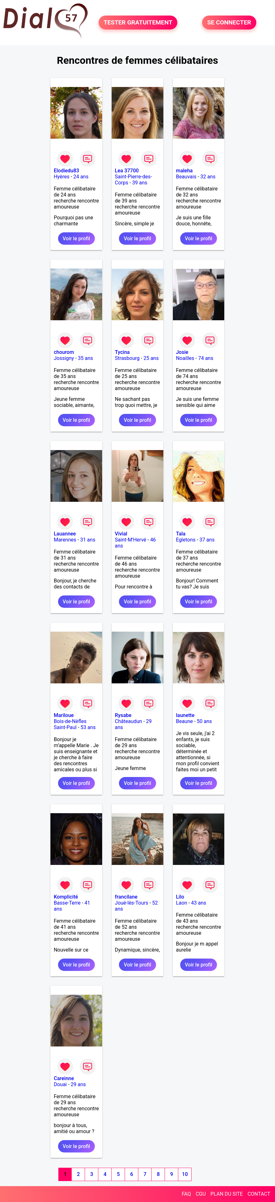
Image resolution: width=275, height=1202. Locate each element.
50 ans (204, 721)
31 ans (87, 540)
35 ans (85, 358)
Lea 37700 (127, 171)
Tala (181, 534)
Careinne (64, 1078)
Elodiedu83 (66, 171)
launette (185, 715)
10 (185, 1174)
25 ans (151, 358)
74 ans (205, 358)
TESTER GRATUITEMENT (138, 22)
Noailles (185, 358)
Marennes (65, 540)
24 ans (80, 177)
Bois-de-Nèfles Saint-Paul (70, 724)
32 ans (208, 177)
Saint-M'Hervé (130, 540)
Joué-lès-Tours (131, 903)
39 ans (139, 183)
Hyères (61, 177)
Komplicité (66, 897)
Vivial (121, 534)
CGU (201, 1194)
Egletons (186, 540)
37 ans (207, 540)
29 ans (78, 1084)
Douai (60, 1084)
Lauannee (65, 534)
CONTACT (258, 1194)
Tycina (122, 352)
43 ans (198, 903)
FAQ (186, 1194)
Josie (182, 352)
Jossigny (64, 358)
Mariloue (64, 715)
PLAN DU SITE (227, 1194)
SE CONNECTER (229, 22)
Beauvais (186, 177)
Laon (181, 903)
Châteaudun (128, 721)
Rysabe (123, 715)
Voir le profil (76, 239)
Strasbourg (127, 358)
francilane (126, 897)
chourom (64, 352)
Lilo (180, 897)
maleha (184, 171)
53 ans (88, 727)
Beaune (184, 721)
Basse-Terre (67, 903)
